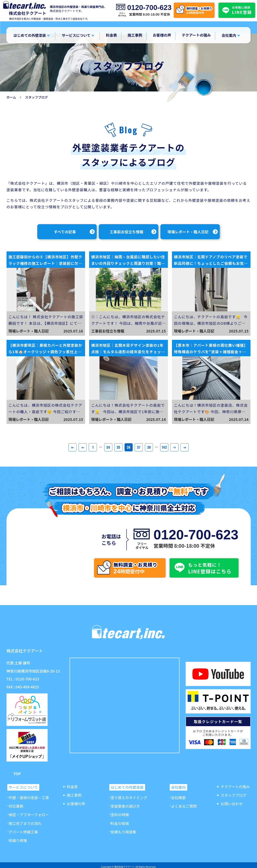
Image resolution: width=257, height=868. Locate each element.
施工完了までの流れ (25, 823)
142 (164, 447)
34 (108, 447)
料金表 (111, 35)
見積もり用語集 (123, 831)
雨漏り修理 (18, 840)
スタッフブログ (233, 795)
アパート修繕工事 (23, 831)
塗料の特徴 (120, 814)
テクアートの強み (196, 35)
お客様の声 (162, 35)
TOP (17, 773)
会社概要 (178, 797)
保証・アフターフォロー (29, 814)
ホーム (11, 97)
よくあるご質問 (184, 806)
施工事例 (135, 35)
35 (118, 447)
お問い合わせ (232, 803)
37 (138, 447)
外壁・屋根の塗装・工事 (29, 797)
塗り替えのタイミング (129, 797)
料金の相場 (120, 823)
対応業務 (16, 806)
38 (149, 447)
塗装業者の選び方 (125, 806)
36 (128, 447)
